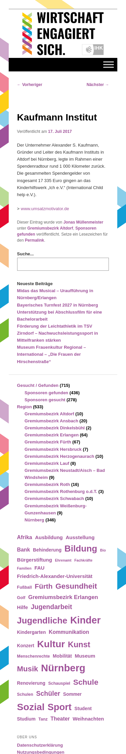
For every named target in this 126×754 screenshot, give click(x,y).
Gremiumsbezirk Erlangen (52, 434)
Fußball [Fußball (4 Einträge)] (24, 587)
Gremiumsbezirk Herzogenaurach (59, 456)
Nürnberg (34, 519)
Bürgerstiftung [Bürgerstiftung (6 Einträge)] (34, 560)
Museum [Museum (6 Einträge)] (85, 656)
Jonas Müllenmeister (83, 222)
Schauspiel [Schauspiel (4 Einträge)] (59, 683)
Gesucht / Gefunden (38, 385)
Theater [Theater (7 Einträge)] (60, 719)
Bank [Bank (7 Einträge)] (23, 550)
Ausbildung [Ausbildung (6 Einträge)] (49, 537)
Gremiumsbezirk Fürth (48, 441)
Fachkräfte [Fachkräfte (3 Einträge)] (83, 560)
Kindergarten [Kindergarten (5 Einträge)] (31, 632)
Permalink (34, 240)
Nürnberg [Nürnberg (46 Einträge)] (63, 667)
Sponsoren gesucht (45, 399)
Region (24, 406)
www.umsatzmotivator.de (45, 208)
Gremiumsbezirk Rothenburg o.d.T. (61, 491)
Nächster (98, 84)
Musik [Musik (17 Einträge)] (27, 669)
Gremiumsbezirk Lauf (47, 463)
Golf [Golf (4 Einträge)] (21, 597)
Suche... (25, 253)
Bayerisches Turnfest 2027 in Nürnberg (57, 305)
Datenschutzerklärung (40, 745)
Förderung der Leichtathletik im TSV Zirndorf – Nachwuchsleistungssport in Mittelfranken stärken (57, 333)
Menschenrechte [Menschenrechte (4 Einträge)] (33, 656)
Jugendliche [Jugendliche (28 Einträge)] (42, 620)
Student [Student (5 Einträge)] (83, 708)
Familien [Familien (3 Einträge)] (24, 568)
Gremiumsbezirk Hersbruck (53, 449)
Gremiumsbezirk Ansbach (51, 420)
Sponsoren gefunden (46, 392)
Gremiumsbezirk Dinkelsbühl (55, 427)
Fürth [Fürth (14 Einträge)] (43, 586)
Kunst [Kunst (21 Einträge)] (79, 644)
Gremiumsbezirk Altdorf (50, 228)
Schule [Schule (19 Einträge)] (85, 682)
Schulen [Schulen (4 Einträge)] (25, 694)
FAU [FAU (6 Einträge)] (39, 568)
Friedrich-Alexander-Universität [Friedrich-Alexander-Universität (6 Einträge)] (54, 576)
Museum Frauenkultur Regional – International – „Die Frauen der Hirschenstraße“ (51, 354)
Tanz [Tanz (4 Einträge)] (42, 719)
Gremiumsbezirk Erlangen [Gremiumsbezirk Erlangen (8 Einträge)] (63, 597)
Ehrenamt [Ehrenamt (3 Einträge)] (63, 560)
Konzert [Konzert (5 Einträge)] (25, 645)
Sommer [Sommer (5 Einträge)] (72, 694)
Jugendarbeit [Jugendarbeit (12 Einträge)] (51, 606)
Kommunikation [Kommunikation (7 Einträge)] (69, 632)
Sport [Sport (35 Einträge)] (59, 707)
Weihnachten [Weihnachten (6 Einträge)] (88, 719)
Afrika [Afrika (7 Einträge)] (24, 537)
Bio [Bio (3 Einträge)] (103, 550)
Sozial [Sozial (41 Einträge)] (31, 706)
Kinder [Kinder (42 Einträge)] (85, 620)
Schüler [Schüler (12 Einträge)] (48, 693)
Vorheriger (29, 84)
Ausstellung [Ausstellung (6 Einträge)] (80, 537)
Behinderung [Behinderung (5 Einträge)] (47, 550)
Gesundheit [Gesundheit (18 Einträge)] (76, 586)
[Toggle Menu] (108, 65)
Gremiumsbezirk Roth (47, 484)
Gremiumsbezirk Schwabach (54, 498)
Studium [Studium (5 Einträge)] (26, 719)
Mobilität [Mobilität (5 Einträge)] (62, 656)
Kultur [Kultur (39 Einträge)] (51, 644)
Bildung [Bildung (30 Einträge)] (81, 548)
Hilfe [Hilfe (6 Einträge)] (22, 607)
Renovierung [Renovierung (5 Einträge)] (31, 683)
